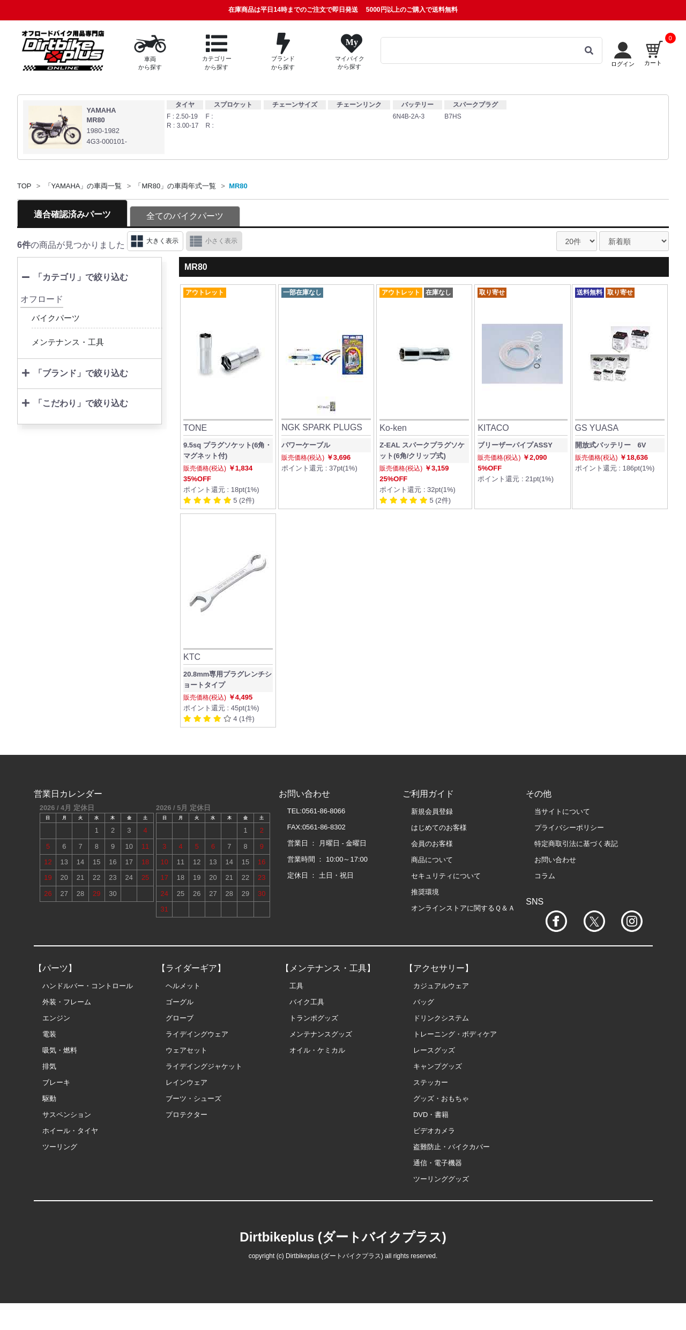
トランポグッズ (313, 1018)
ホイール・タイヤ (70, 1131)
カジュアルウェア (441, 986)
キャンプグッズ (437, 1066)
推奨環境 (425, 892)
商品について (432, 860)
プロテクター (186, 1115)
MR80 (238, 186)
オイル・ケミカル (317, 1050)
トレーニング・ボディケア (455, 1034)
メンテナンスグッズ (320, 1034)
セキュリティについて (446, 876)
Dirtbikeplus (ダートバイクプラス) (343, 1237)
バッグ (423, 1002)
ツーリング (59, 1147)
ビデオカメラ (434, 1131)
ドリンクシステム (441, 1018)
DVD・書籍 (431, 1115)
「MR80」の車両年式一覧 (175, 186)
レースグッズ (434, 1050)
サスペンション (66, 1115)
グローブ (179, 1018)
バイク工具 (306, 1002)
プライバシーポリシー (569, 828)
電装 (49, 1034)
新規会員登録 (432, 811)
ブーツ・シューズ (193, 1098)
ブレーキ (56, 1082)
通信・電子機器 (437, 1163)
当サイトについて (562, 811)
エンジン (56, 1018)
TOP (24, 186)
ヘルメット (183, 986)
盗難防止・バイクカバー (451, 1147)
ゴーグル (179, 1002)
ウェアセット (186, 1050)
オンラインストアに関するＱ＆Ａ (463, 908)
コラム (544, 876)
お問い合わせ (555, 860)
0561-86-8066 (323, 811)
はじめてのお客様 (439, 828)
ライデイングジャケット (204, 1066)
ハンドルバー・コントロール (87, 986)
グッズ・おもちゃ (441, 1098)
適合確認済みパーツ (72, 214)
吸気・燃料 (59, 1050)
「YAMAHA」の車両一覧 (83, 186)
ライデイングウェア (197, 1034)
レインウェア (186, 1082)
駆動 (49, 1098)
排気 (49, 1066)
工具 (296, 986)
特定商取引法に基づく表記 (576, 844)
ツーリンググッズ (441, 1179)
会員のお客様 (432, 844)
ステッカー (430, 1082)
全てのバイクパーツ (184, 216)
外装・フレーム (66, 1002)
